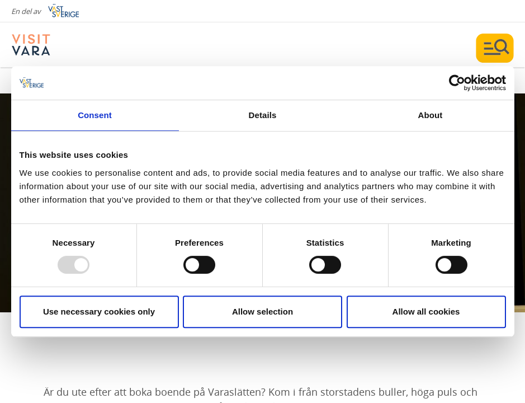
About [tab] (430, 115)
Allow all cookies (426, 311)
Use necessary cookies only (99, 311)
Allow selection (262, 311)
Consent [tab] (95, 115)
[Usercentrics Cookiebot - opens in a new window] (457, 82)
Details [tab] (263, 115)
